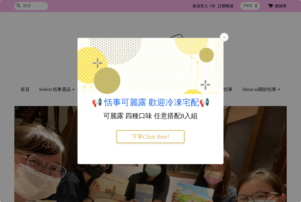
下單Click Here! (150, 137)
